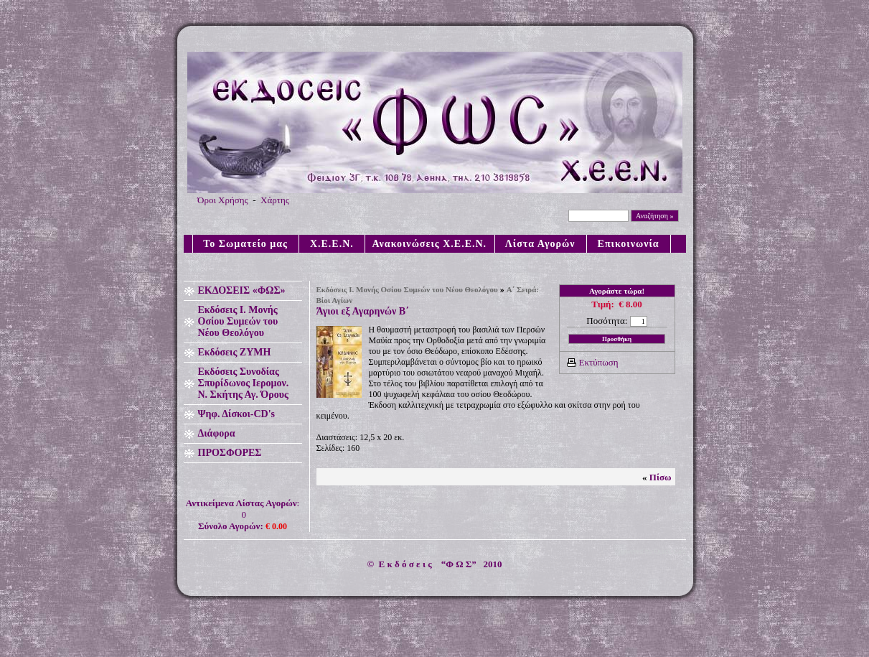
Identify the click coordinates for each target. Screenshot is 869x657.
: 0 (242, 514)
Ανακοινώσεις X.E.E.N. (430, 243)
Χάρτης (274, 200)
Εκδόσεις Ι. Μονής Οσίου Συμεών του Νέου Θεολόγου (238, 321)
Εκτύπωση (599, 362)
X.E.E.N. (332, 243)
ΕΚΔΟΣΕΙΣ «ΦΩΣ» (242, 290)
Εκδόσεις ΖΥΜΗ (234, 352)
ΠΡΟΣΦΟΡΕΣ (230, 452)
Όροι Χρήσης (222, 200)
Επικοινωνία (628, 243)
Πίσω (660, 477)
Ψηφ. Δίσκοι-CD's (237, 414)
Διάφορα (216, 433)
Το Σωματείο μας (245, 243)
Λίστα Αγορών (540, 243)
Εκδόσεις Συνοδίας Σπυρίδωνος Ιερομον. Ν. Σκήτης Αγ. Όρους (243, 383)
